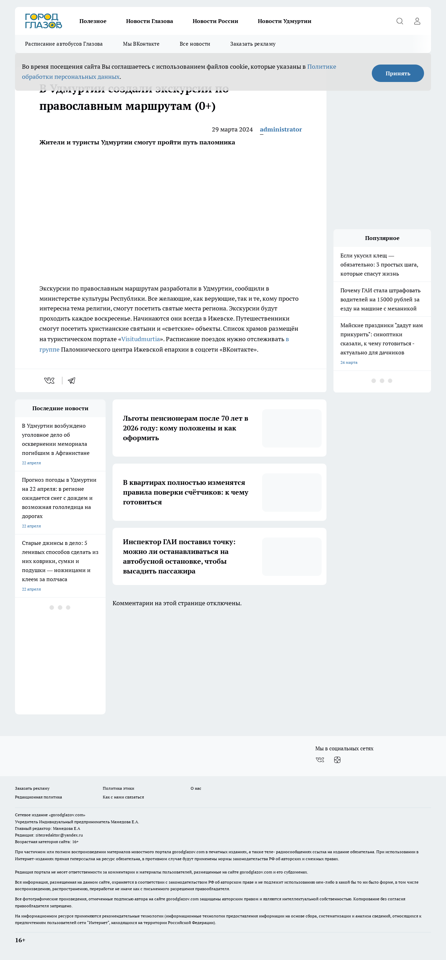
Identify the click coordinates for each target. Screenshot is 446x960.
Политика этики (118, 788)
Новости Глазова (149, 20)
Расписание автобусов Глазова (64, 43)
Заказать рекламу (253, 43)
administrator (281, 129)
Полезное (93, 20)
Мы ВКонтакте (141, 43)
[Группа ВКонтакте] (320, 760)
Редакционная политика (38, 797)
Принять (398, 73)
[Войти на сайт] (417, 21)
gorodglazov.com (188, 851)
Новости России (215, 20)
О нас (196, 788)
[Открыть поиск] (400, 21)
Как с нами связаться (123, 797)
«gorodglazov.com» (67, 814)
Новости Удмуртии (285, 20)
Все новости (195, 43)
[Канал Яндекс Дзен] (337, 760)
